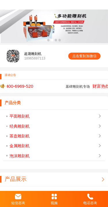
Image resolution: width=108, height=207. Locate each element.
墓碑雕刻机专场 (80, 87)
